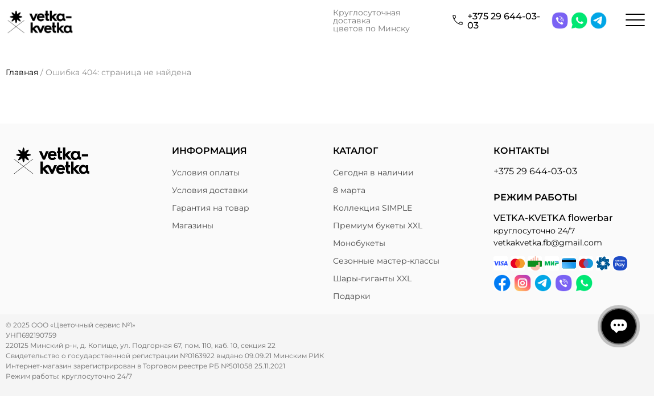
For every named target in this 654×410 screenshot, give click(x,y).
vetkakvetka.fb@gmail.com (547, 242)
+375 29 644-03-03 (503, 21)
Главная (22, 72)
